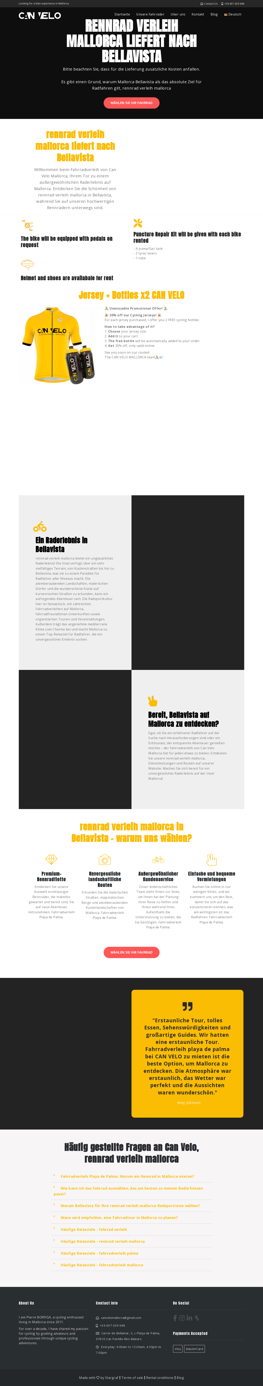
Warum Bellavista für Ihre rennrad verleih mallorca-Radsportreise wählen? (130, 1205)
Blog (214, 14)
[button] (131, 1176)
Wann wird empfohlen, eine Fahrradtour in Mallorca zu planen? (119, 1217)
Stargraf (111, 1377)
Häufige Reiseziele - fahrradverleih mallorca (102, 1265)
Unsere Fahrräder (150, 14)
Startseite (122, 14)
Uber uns (178, 14)
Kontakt (198, 14)
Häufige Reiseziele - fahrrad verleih (94, 1229)
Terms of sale (132, 1377)
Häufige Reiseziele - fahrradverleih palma (99, 1253)
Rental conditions (160, 1377)
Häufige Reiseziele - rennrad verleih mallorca (103, 1241)
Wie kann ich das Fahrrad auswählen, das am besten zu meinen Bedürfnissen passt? (128, 1191)
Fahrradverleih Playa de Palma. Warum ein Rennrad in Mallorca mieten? (127, 1176)
